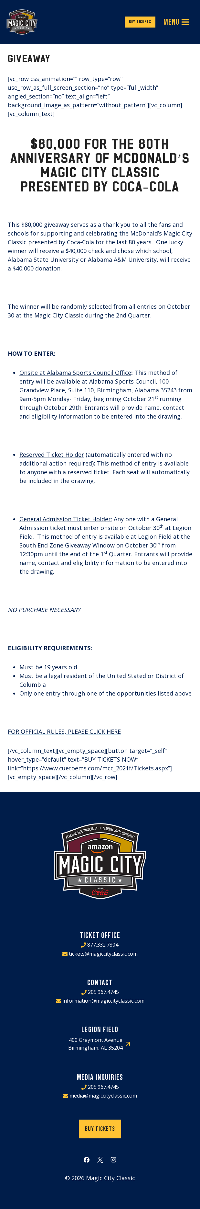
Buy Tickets (140, 22)
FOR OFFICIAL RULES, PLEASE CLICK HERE (64, 731)
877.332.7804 (102, 944)
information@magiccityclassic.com (103, 1000)
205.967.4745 (103, 992)
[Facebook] (86, 1160)
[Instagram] (113, 1160)
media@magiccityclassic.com (103, 1095)
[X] (100, 1160)
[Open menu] (176, 22)
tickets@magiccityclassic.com (103, 953)
